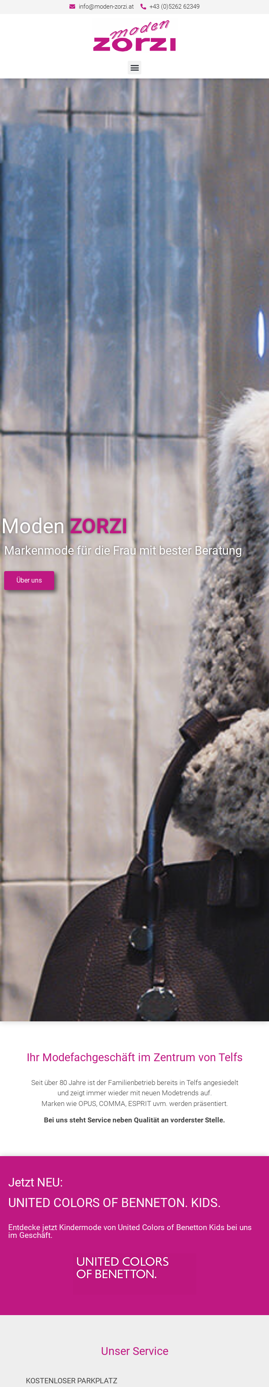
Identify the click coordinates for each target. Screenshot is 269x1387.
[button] (134, 67)
